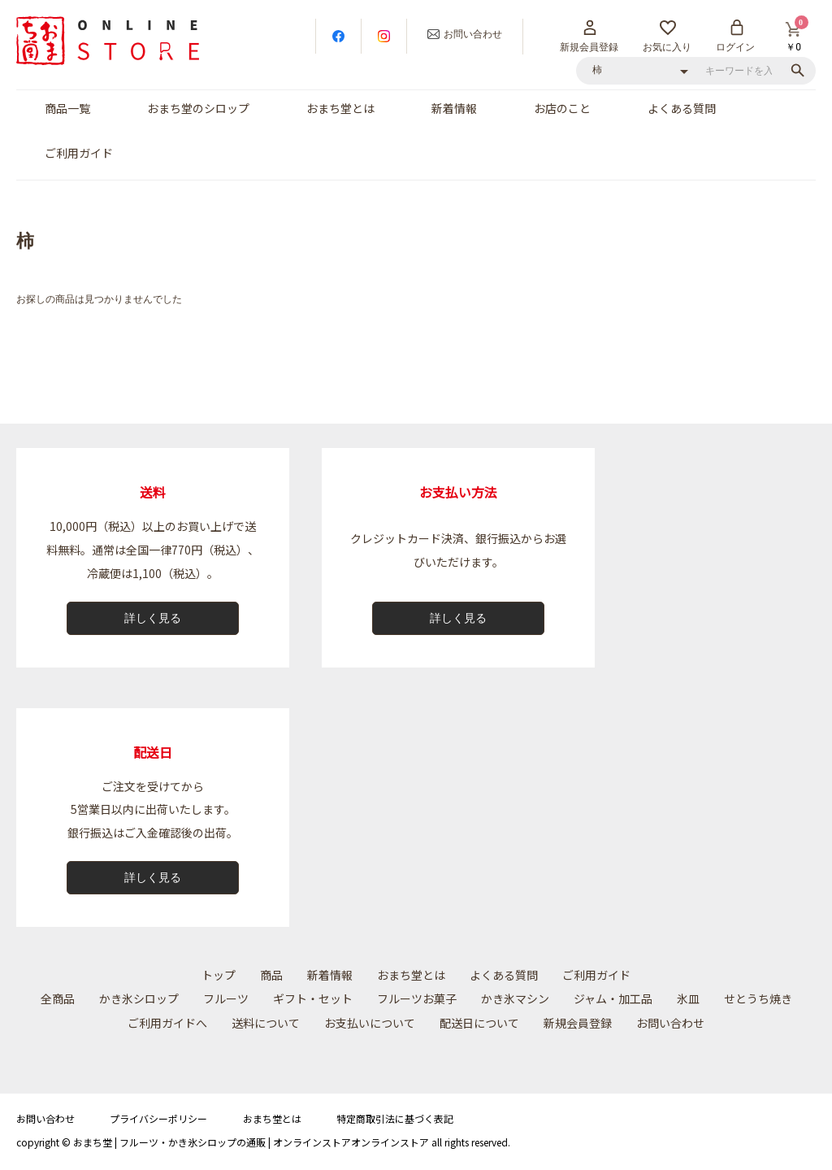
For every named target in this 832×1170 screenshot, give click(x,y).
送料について (266, 1023)
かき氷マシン (515, 998)
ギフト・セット (313, 998)
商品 (271, 975)
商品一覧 (67, 108)
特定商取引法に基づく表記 (394, 1118)
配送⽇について (479, 1023)
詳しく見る (152, 617)
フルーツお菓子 (417, 998)
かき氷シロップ (139, 998)
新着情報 (454, 108)
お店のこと (562, 108)
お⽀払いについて (369, 1023)
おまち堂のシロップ (198, 108)
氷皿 (688, 998)
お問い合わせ (670, 1023)
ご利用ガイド (79, 153)
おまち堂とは (340, 108)
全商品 (58, 998)
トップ (219, 975)
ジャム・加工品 (613, 998)
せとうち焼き (758, 998)
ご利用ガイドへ (167, 1023)
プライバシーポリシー (158, 1118)
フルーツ (226, 998)
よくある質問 (682, 108)
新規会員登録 (578, 1023)
